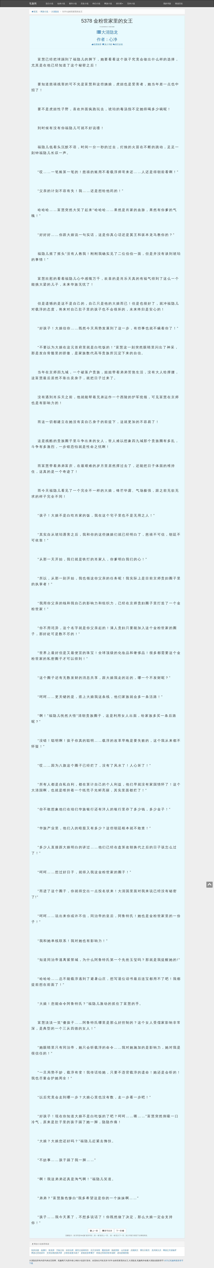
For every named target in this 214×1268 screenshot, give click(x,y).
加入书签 (107, 44)
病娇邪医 (115, 1250)
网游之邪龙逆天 (38, 1253)
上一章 (94, 1231)
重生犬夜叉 (145, 1250)
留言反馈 (118, 44)
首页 (34, 11)
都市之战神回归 (82, 1250)
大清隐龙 (55, 11)
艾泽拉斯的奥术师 (54, 1253)
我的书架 (167, 3)
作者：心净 (107, 39)
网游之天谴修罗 (169, 1250)
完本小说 (131, 3)
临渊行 (44, 1250)
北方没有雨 (95, 1250)
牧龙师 (51, 1250)
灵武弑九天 (156, 1250)
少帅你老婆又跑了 (71, 1253)
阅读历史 (179, 3)
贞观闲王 (134, 1250)
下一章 (120, 1231)
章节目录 (107, 1231)
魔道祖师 (106, 1250)
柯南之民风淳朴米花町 (105, 1253)
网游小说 (108, 3)
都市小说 (73, 3)
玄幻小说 (49, 3)
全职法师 (69, 1250)
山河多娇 (125, 1250)
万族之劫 (60, 1250)
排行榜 (119, 3)
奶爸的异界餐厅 (87, 1253)
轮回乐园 (35, 1250)
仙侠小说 (61, 3)
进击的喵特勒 (123, 1253)
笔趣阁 (33, 3)
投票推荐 (96, 44)
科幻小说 (96, 3)
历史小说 (84, 3)
